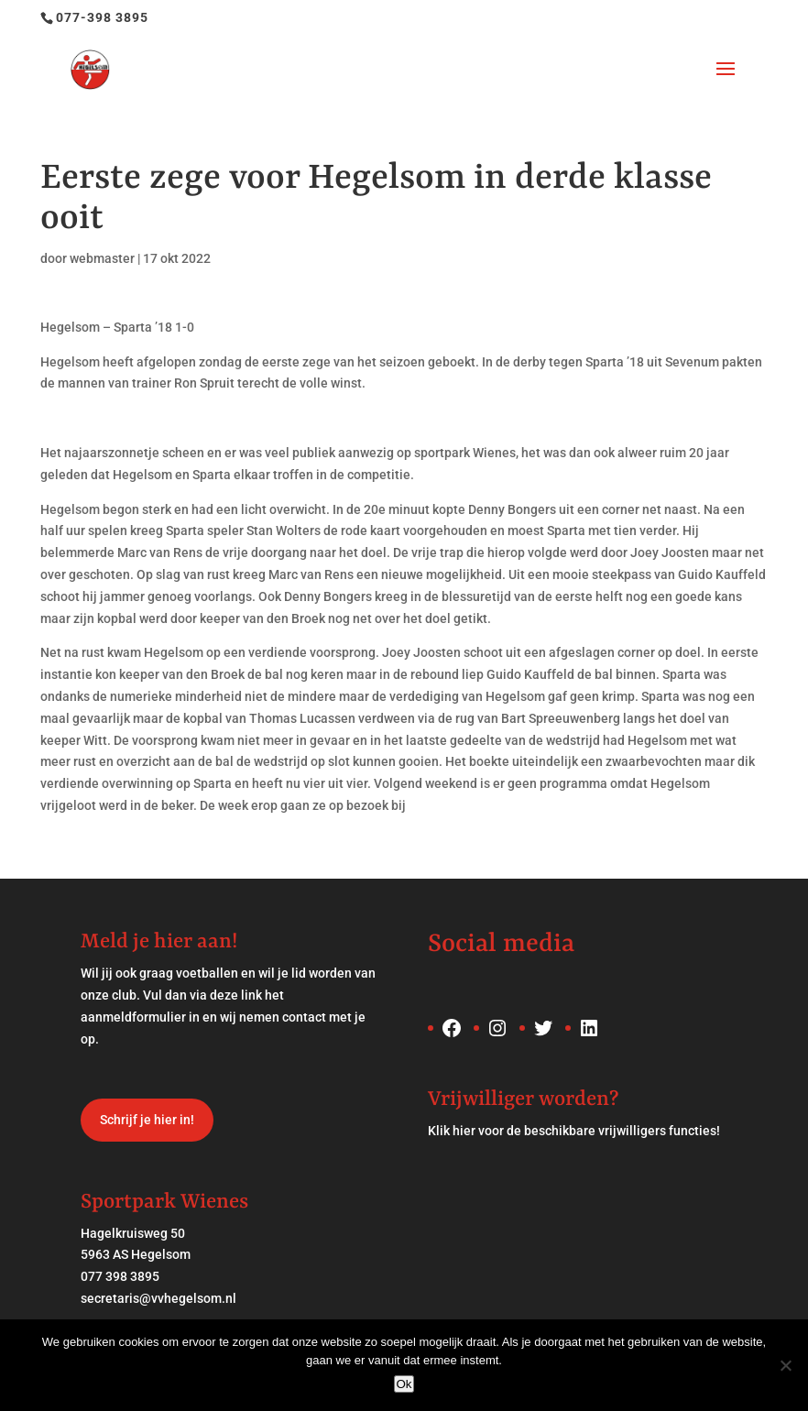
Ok (403, 1384)
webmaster (102, 258)
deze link (236, 995)
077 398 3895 (120, 1276)
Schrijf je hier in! (147, 1119)
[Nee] (785, 1365)
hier (464, 1130)
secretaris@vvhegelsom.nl (158, 1298)
